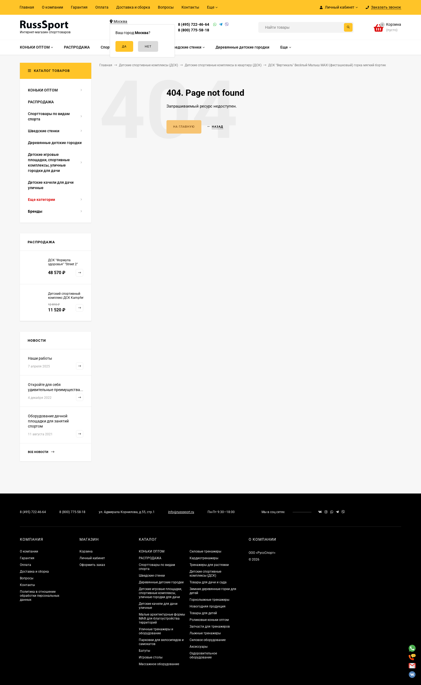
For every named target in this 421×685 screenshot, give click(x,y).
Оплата (101, 7)
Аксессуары (199, 647)
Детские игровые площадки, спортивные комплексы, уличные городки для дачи (160, 593)
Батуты (144, 651)
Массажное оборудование (159, 664)
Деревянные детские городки (161, 582)
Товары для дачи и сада (208, 582)
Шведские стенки (152, 575)
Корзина (86, 551)
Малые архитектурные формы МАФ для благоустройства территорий (162, 618)
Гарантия (79, 7)
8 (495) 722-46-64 (193, 24)
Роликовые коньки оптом (209, 620)
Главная (27, 7)
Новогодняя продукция (208, 606)
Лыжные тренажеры (205, 633)
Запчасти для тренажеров (210, 626)
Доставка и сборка (133, 7)
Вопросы (166, 7)
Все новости (41, 452)
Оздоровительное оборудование (203, 655)
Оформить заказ (92, 565)
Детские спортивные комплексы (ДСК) (205, 573)
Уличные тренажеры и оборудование (156, 631)
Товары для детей (203, 613)
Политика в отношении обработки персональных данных (39, 596)
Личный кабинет (92, 558)
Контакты (190, 7)
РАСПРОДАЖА (150, 558)
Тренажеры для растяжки (209, 565)
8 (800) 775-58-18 (193, 30)
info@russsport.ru (181, 512)
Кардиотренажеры (204, 558)
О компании (52, 7)
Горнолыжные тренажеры (209, 600)
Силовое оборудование (208, 640)
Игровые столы (150, 657)
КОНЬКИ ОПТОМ (151, 551)
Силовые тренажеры (205, 551)
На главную (184, 126)
